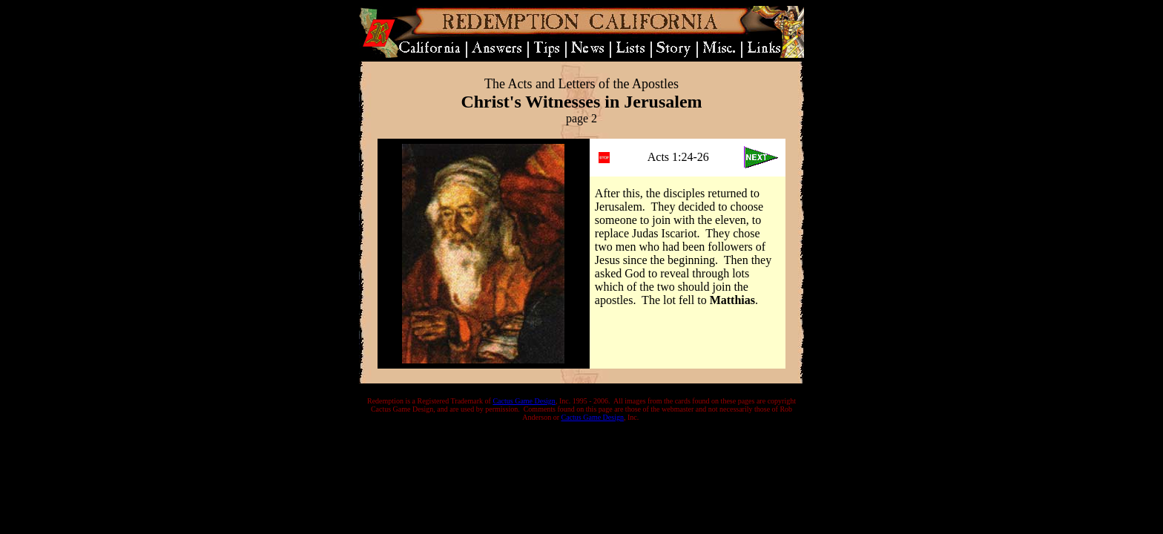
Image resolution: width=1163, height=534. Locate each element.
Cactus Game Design (523, 401)
